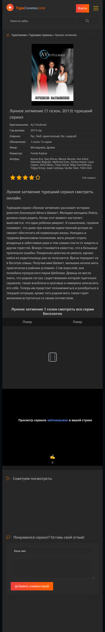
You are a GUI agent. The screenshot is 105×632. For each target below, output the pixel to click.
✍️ (52, 459)
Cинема (30, 8)
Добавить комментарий (32, 586)
